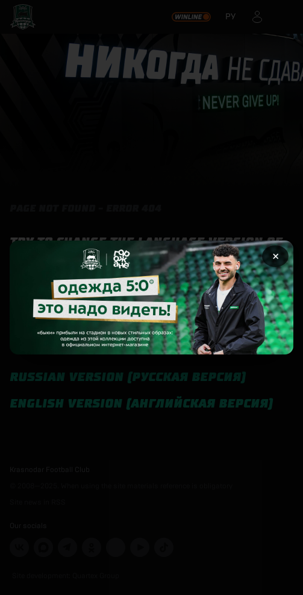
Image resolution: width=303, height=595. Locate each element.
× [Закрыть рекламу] (275, 256)
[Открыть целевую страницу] (151, 297)
